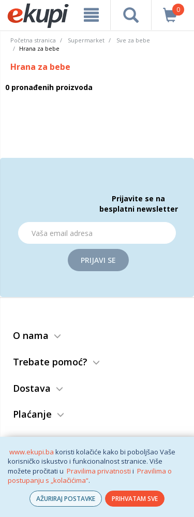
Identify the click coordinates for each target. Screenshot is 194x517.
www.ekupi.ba (31, 451)
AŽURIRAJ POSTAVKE (65, 498)
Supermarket (86, 40)
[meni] (91, 15)
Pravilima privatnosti (99, 471)
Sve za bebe (133, 40)
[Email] (97, 233)
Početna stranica (33, 40)
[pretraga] (131, 15)
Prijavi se (98, 260)
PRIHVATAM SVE (135, 498)
